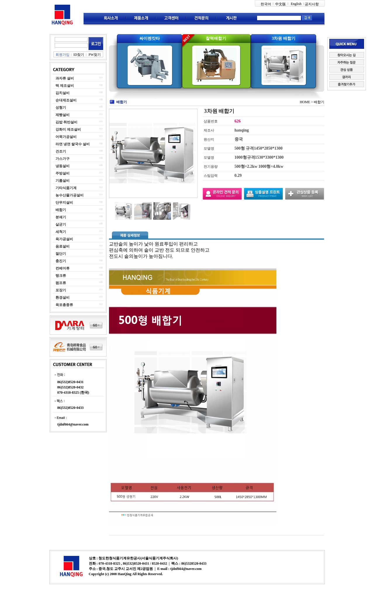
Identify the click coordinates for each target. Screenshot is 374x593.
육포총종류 (64, 305)
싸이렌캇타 (149, 38)
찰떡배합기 (216, 38)
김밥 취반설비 (66, 122)
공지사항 (312, 4)
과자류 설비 (65, 78)
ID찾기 (78, 55)
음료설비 (63, 246)
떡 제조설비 (65, 86)
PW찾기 (95, 55)
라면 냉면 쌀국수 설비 (73, 144)
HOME (305, 102)
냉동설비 (63, 166)
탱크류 (61, 276)
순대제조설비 (66, 100)
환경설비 (63, 297)
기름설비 (63, 181)
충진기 (61, 261)
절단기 (61, 254)
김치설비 (63, 93)
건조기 (61, 151)
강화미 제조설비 (68, 129)
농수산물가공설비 (70, 195)
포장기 (61, 290)
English (296, 4)
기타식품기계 (66, 188)
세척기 (61, 232)
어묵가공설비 (66, 137)
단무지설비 (64, 202)
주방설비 (63, 173)
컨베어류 (63, 268)
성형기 (61, 108)
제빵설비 (63, 115)
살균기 (61, 224)
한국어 (266, 4)
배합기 (61, 210)
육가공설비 (64, 239)
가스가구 (63, 159)
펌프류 (61, 283)
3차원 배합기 (283, 38)
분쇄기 (61, 217)
